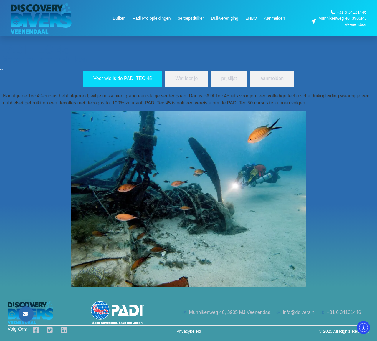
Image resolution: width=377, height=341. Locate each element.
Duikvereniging (224, 18)
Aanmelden (274, 18)
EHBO (251, 18)
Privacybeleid (188, 331)
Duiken (119, 18)
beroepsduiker (191, 18)
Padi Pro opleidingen (152, 18)
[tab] (122, 79)
